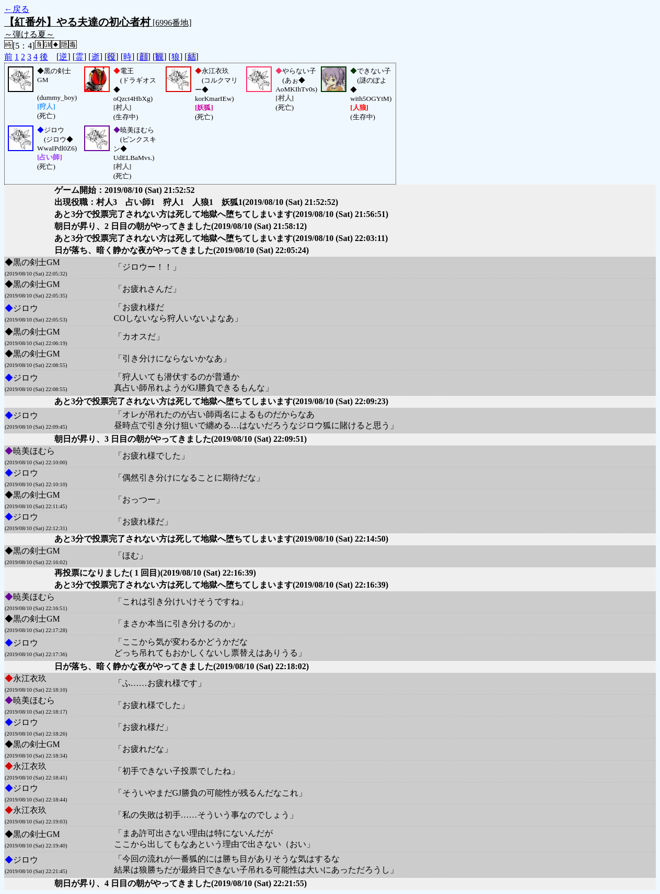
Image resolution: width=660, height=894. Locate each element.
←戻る (16, 9)
